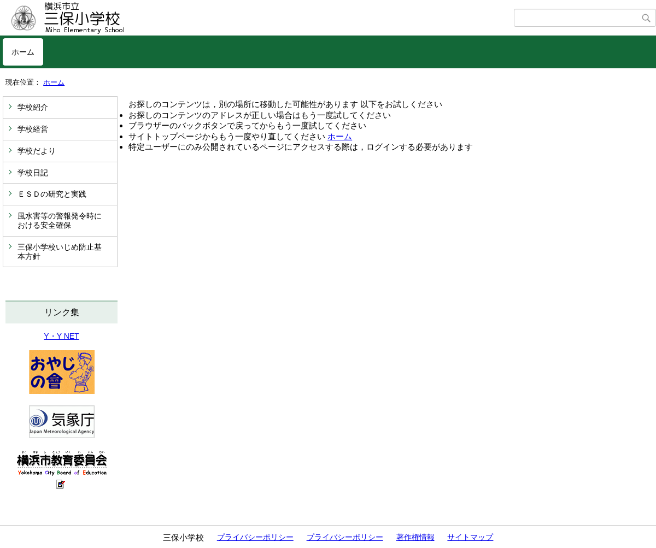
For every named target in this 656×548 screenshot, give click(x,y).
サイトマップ (470, 537)
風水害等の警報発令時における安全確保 (59, 220)
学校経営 (32, 129)
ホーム (22, 52)
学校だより (36, 150)
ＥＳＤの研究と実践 (51, 194)
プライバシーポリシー (255, 537)
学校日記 (32, 172)
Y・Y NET (61, 336)
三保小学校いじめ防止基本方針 (59, 252)
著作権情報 (415, 537)
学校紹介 (32, 107)
